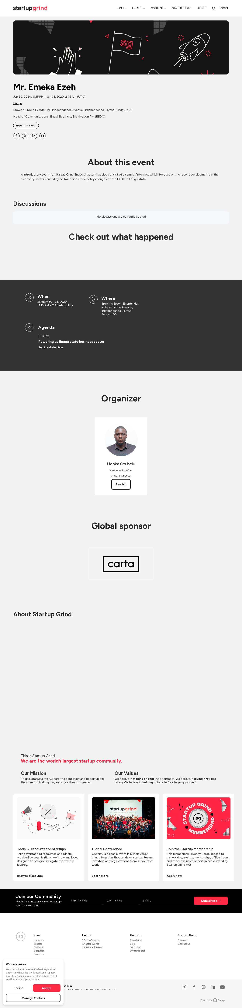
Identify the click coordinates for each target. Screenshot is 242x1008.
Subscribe (209, 901)
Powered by (213, 1000)
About (201, 8)
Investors (39, 940)
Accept (47, 988)
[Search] (213, 8)
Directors (39, 954)
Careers (182, 940)
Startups (38, 947)
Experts (38, 943)
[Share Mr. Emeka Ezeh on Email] (43, 136)
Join (121, 8)
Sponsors (39, 950)
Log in (224, 8)
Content (157, 8)
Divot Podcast (137, 950)
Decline (18, 988)
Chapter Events (90, 943)
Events (137, 8)
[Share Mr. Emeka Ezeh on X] (25, 136)
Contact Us (184, 943)
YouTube (135, 947)
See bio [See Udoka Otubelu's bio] (121, 484)
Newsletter (136, 940)
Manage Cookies (33, 998)
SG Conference (90, 940)
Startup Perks (181, 8)
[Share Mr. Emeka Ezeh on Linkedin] (34, 136)
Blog (132, 943)
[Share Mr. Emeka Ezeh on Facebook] (16, 136)
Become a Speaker (92, 947)
